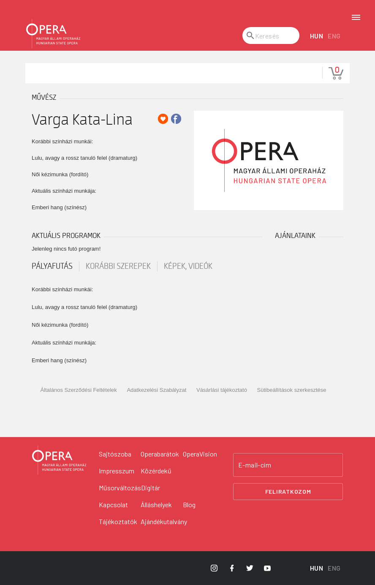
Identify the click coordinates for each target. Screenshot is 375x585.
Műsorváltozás (120, 488)
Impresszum (116, 471)
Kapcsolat (113, 504)
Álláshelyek (156, 504)
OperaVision (200, 454)
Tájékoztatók (118, 521)
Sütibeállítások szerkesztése (291, 390)
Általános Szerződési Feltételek (78, 390)
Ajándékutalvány (164, 521)
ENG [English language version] (334, 36)
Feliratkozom (288, 491)
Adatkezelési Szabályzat (156, 390)
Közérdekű (156, 471)
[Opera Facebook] (232, 568)
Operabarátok (160, 454)
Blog (189, 504)
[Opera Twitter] (249, 568)
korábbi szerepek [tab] (118, 266)
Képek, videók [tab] (188, 266)
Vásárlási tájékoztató (221, 390)
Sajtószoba (115, 454)
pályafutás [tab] (52, 266)
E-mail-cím (254, 465)
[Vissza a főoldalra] (59, 460)
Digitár (150, 488)
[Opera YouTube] (267, 568)
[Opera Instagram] (214, 568)
